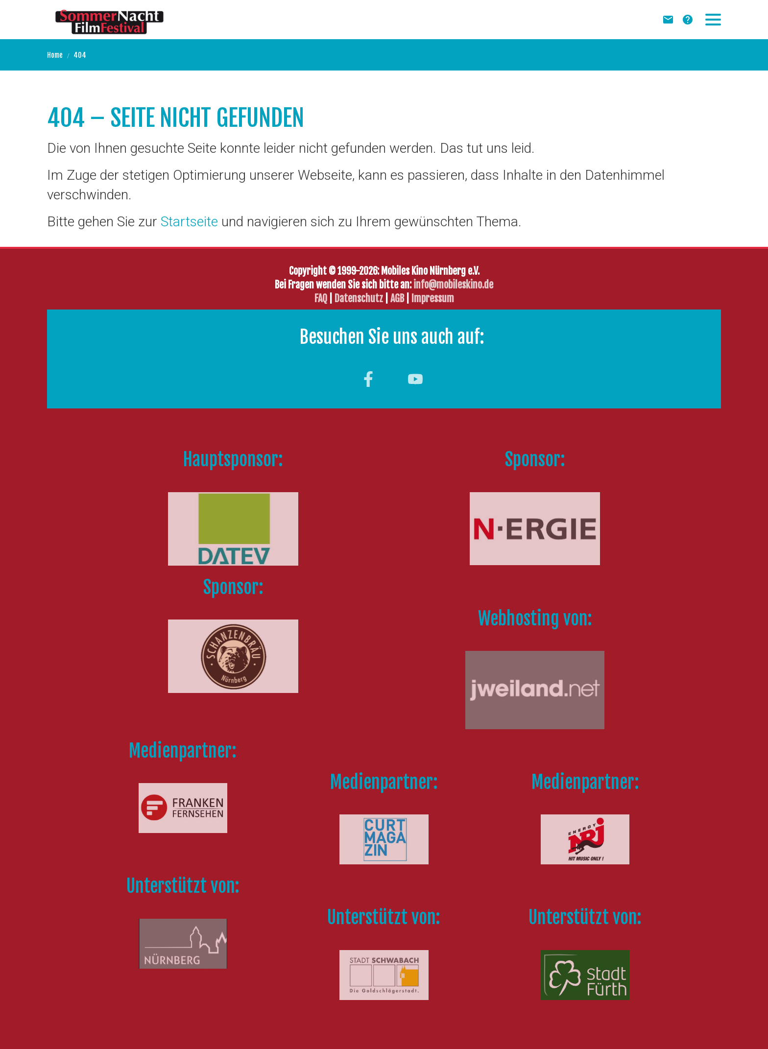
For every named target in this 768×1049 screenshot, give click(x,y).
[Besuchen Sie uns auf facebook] (368, 379)
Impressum (432, 298)
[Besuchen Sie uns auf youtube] (415, 379)
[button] (713, 19)
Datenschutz (360, 298)
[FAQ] (688, 19)
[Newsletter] (668, 19)
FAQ (320, 298)
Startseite (189, 222)
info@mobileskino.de (453, 285)
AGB (397, 298)
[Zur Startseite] (109, 19)
